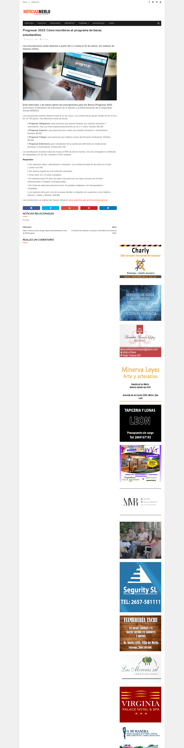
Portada (29, 23)
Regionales (125, 681)
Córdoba (147, 645)
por (122, 676)
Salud (135, 681)
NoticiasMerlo (132, 576)
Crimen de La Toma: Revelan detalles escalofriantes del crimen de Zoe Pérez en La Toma (147, 608)
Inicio (25, 2)
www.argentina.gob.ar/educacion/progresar (88, 199)
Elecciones (137, 658)
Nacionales (99, 23)
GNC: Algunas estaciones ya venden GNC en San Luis (147, 619)
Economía (147, 654)
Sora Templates (38, 745)
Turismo (83, 23)
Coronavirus (126, 649)
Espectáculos (139, 663)
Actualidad (125, 645)
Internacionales (127, 667)
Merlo (139, 667)
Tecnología (125, 685)
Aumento (137, 645)
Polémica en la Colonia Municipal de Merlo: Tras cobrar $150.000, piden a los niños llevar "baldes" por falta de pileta (140, 593)
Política (153, 672)
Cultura (151, 649)
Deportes (70, 23)
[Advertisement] (45, 721)
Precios (141, 676)
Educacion (125, 658)
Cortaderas (140, 649)
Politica (42, 23)
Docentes (136, 654)
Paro (123, 672)
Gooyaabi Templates (65, 745)
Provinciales (152, 676)
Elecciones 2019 (151, 658)
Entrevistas (126, 663)
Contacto (35, 2)
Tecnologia (145, 681)
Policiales (55, 23)
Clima (111, 23)
